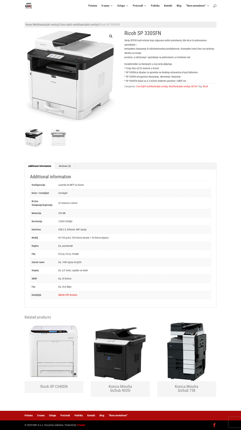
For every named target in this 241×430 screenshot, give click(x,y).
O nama (105, 5)
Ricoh (205, 86)
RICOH (194, 86)
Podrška (155, 5)
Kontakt (168, 5)
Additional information (39, 166)
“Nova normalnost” (196, 5)
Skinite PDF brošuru (67, 294)
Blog (179, 5)
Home (28, 24)
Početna (92, 5)
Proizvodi (138, 5)
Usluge (121, 5)
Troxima (81, 425)
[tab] (39, 166)
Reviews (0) (65, 166)
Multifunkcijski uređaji (46, 24)
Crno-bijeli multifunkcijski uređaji (79, 24)
